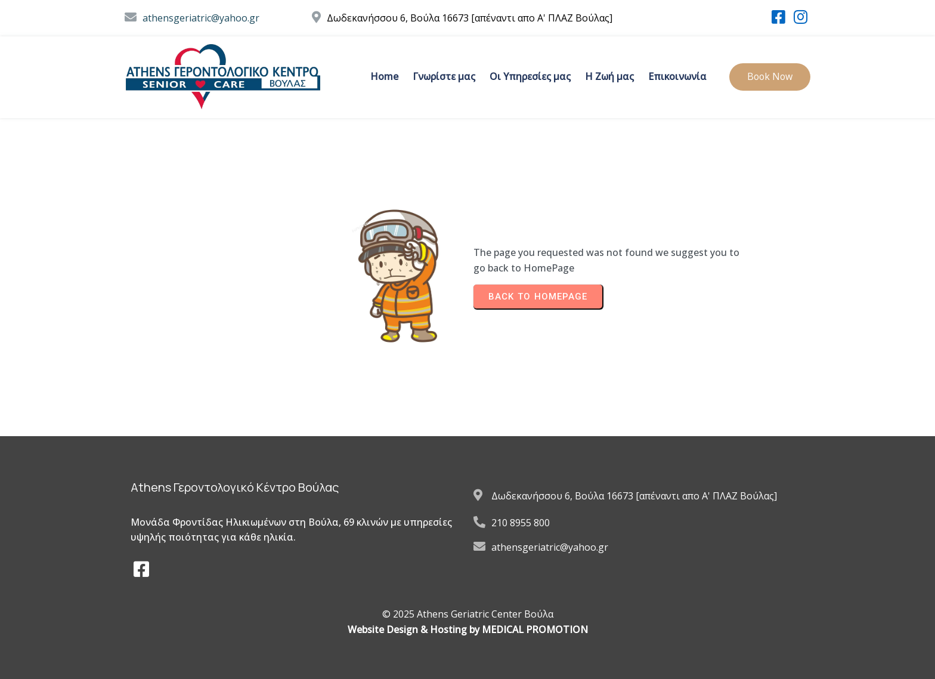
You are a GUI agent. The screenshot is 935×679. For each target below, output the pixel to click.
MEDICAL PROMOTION (535, 629)
